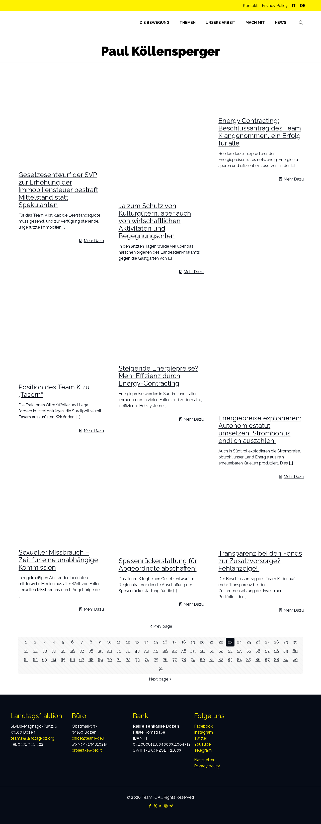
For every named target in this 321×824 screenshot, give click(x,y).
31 (26, 650)
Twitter (200, 738)
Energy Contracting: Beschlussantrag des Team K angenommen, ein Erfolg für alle (259, 132)
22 (221, 642)
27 (267, 642)
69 (100, 659)
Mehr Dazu (94, 240)
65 (63, 659)
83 (230, 659)
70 (109, 659)
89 (285, 659)
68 (91, 659)
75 (156, 659)
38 (91, 650)
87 (267, 659)
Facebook (203, 726)
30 (295, 642)
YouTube (202, 744)
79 (193, 659)
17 (175, 642)
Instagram (203, 732)
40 (109, 650)
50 (202, 650)
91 (160, 668)
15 (156, 642)
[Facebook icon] (150, 806)
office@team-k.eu (88, 738)
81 (211, 659)
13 (137, 642)
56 (258, 650)
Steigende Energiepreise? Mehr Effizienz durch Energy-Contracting (158, 376)
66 (72, 659)
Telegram (203, 750)
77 (174, 659)
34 (53, 650)
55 (249, 650)
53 (230, 650)
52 (221, 650)
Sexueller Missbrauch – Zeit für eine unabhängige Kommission (58, 560)
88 (276, 659)
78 (183, 659)
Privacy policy (207, 766)
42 (128, 650)
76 (165, 659)
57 (267, 650)
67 (81, 659)
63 (44, 659)
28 (276, 642)
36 (72, 650)
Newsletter (204, 760)
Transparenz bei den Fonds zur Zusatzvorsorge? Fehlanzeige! (260, 561)
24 (239, 642)
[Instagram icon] (166, 806)
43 (137, 650)
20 (202, 642)
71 (119, 659)
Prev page (160, 626)
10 (109, 642)
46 (165, 650)
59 (285, 650)
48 (183, 650)
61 (26, 659)
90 (295, 659)
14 (146, 642)
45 (155, 650)
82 (220, 659)
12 (128, 642)
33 (44, 650)
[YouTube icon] (161, 806)
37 (81, 650)
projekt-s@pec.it (87, 750)
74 (146, 659)
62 (35, 659)
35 (63, 650)
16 (165, 642)
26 (258, 642)
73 (137, 659)
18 (184, 642)
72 (128, 659)
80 (202, 659)
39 (100, 650)
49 (193, 650)
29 (285, 642)
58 (276, 650)
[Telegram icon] (171, 806)
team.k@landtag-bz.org (32, 738)
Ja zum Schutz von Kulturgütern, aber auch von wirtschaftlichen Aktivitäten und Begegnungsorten (155, 221)
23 (230, 642)
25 (249, 642)
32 (35, 650)
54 (239, 650)
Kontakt (250, 5)
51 (212, 650)
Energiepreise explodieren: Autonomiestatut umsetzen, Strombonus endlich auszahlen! (259, 429)
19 (193, 642)
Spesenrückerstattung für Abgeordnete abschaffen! (158, 564)
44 (146, 650)
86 (258, 659)
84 (239, 659)
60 (295, 650)
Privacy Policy (275, 5)
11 (119, 642)
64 (53, 659)
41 (119, 650)
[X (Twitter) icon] (155, 806)
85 (248, 659)
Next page (160, 679)
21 (212, 642)
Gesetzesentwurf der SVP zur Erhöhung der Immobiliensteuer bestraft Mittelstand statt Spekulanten (58, 190)
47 (174, 650)
